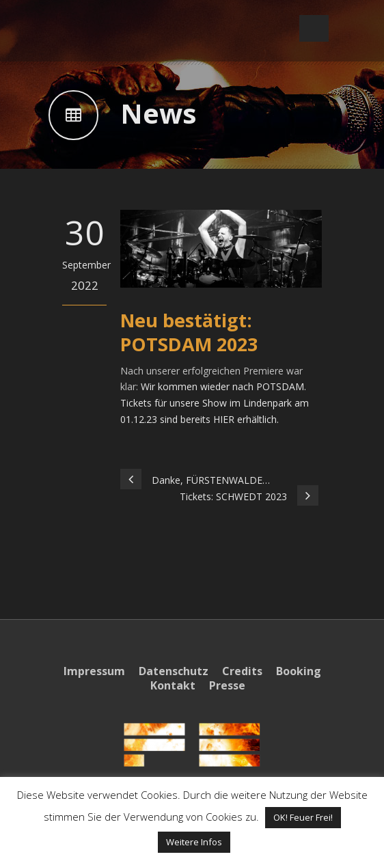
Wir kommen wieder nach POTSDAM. (223, 386)
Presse (227, 685)
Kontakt (172, 685)
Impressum (94, 671)
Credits (242, 671)
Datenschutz (173, 671)
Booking (298, 671)
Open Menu (314, 28)
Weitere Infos (194, 842)
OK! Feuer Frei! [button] (303, 817)
